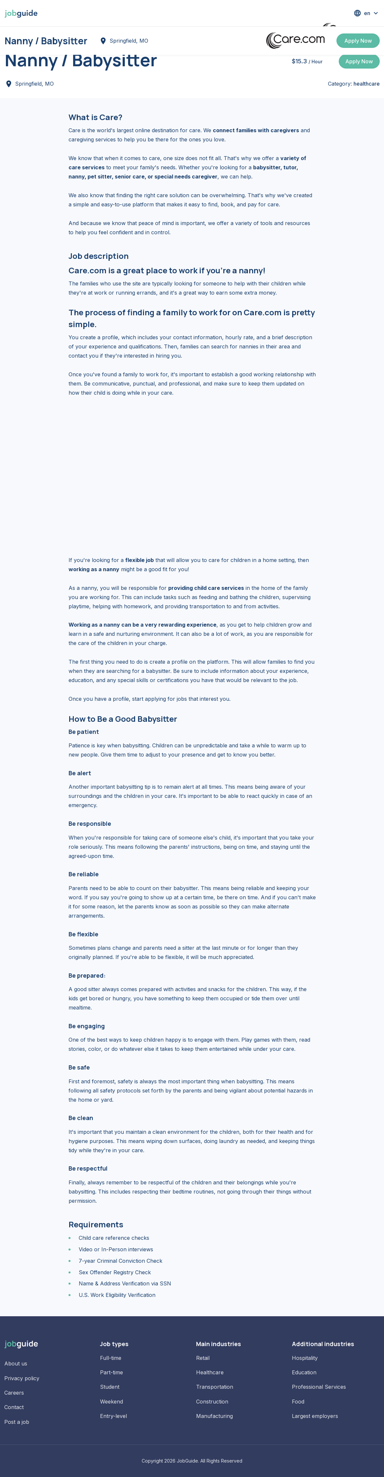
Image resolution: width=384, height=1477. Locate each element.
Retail (203, 1358)
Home (12, 36)
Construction (212, 1401)
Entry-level (113, 1416)
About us (15, 1363)
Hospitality (305, 1358)
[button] (367, 13)
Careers (14, 1392)
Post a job (16, 1422)
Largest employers (315, 1416)
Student (109, 1386)
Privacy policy (21, 1378)
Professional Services (319, 1386)
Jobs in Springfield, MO (65, 36)
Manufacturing (214, 1416)
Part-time (111, 1372)
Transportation (214, 1386)
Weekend (111, 1401)
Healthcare (210, 1372)
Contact (14, 1407)
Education (304, 1372)
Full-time (110, 1358)
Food (298, 1401)
